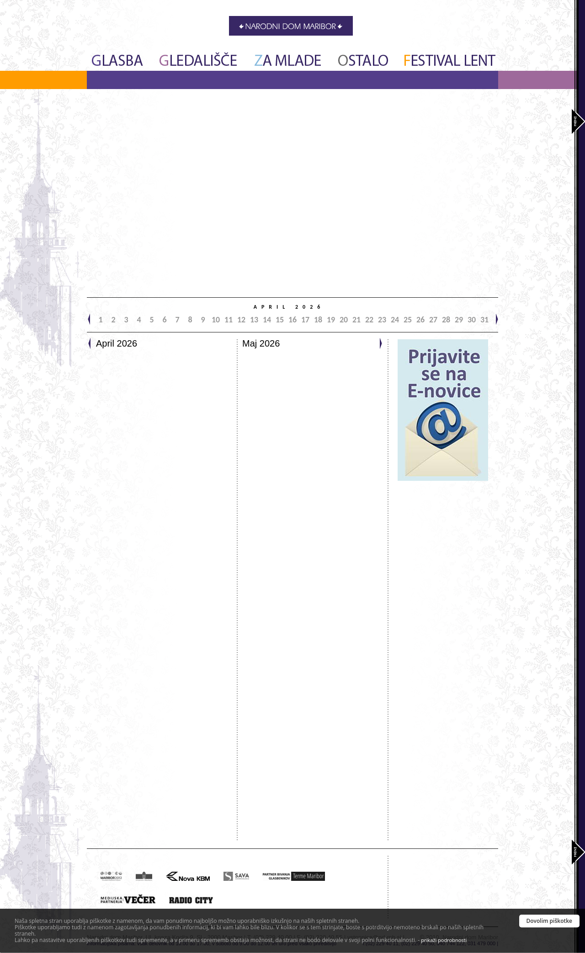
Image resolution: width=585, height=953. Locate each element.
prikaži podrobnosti (444, 940)
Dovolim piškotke (549, 921)
